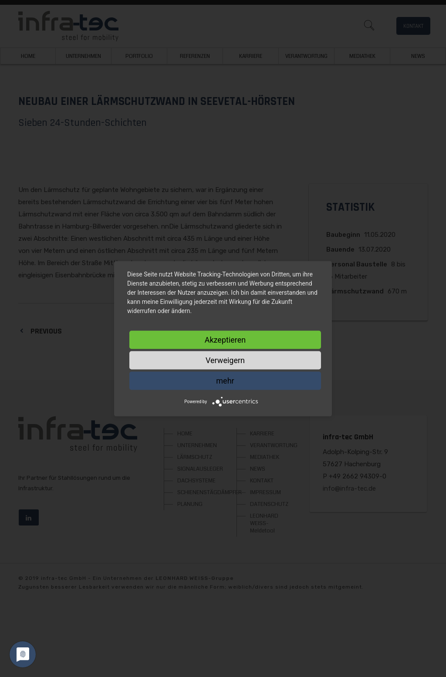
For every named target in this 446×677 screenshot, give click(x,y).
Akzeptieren (225, 339)
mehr (225, 380)
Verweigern (225, 359)
